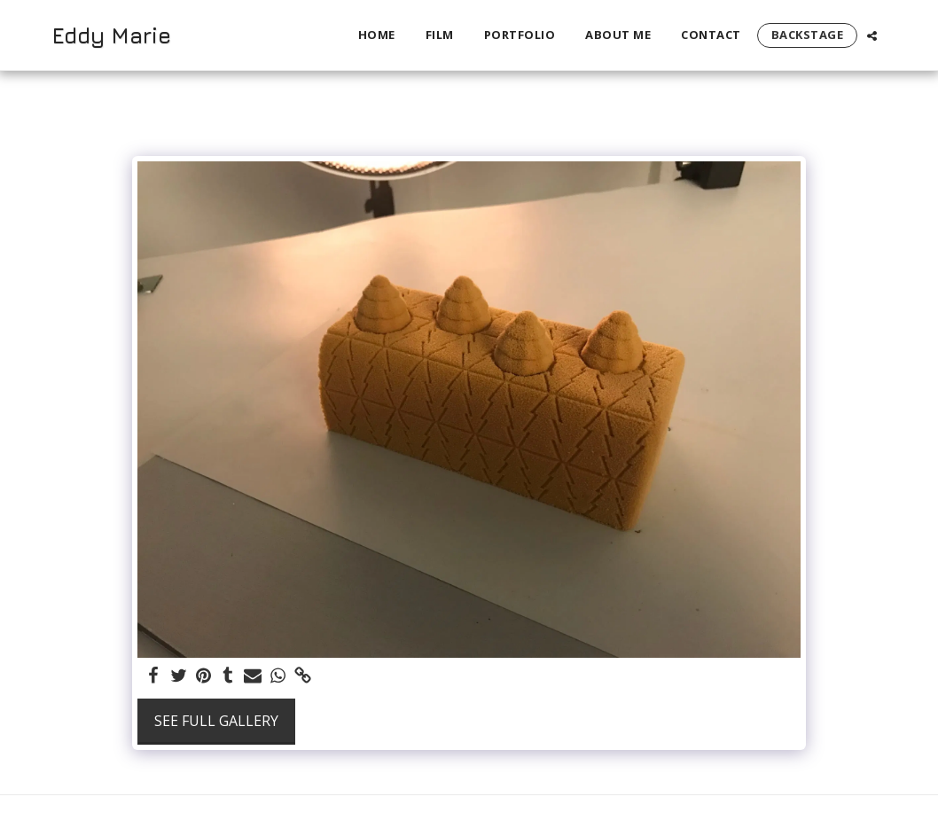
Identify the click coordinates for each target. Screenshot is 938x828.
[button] (872, 35)
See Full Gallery (216, 720)
